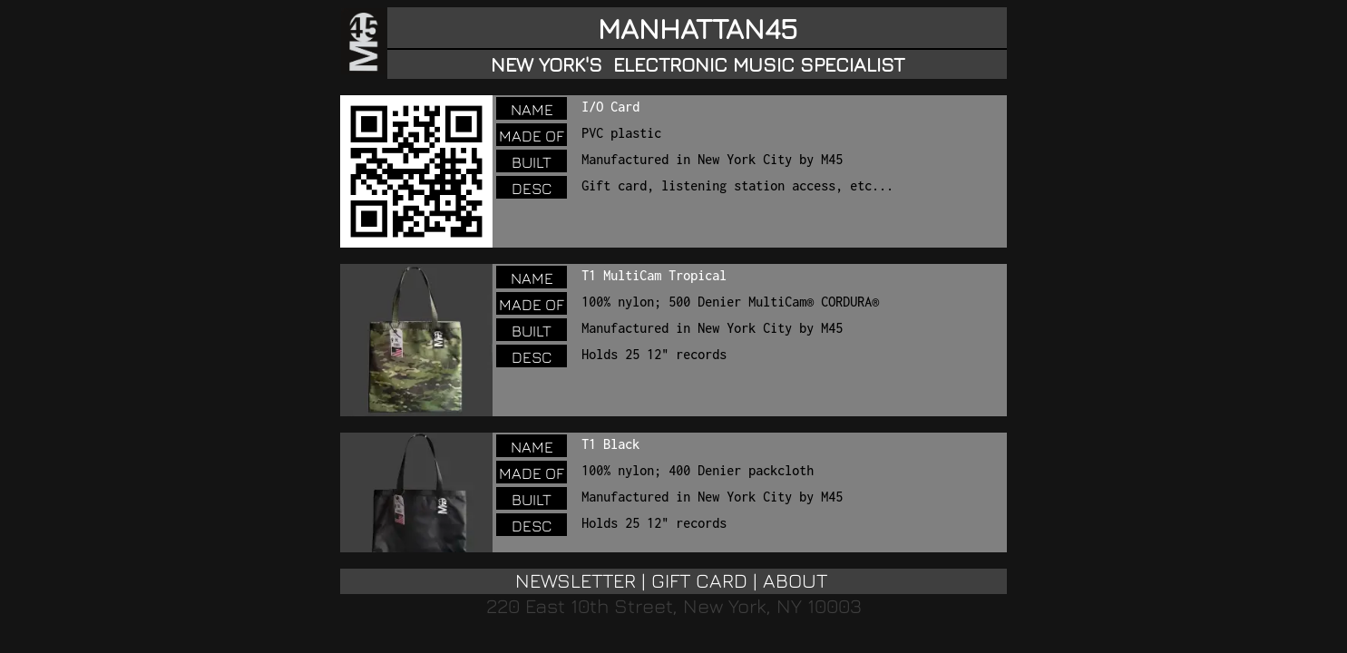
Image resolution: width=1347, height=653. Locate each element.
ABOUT (795, 580)
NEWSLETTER (575, 580)
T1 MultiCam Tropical (654, 275)
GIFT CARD (699, 580)
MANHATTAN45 (697, 28)
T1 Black (610, 444)
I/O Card (610, 106)
